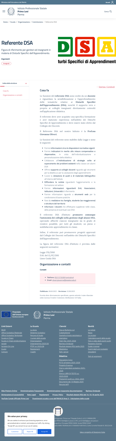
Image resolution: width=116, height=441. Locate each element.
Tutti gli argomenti (95, 356)
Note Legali (31, 394)
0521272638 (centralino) (64, 277)
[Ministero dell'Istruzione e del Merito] (13, 2)
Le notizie (91, 330)
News (90, 332)
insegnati (6, 63)
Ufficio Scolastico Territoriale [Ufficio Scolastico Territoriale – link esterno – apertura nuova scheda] (11, 335)
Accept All (44, 431)
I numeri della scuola (38, 338)
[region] (29, 424)
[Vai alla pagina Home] (5, 22)
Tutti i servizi (63, 351)
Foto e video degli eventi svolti (99, 340)
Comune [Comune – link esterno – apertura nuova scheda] (4, 351)
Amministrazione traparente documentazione (64, 390)
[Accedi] (110, 2)
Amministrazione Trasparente (32, 390)
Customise (14, 431)
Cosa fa (5, 90)
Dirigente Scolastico (37, 332)
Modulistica (63, 349)
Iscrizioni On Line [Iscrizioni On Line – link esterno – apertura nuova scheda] (7, 346)
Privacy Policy (57, 394)
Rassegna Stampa (95, 343)
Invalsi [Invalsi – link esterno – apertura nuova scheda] (3, 349)
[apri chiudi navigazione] (3, 11)
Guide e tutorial (93, 346)
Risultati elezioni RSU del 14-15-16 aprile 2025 (85, 394)
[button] (14, 83)
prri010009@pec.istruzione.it (88, 421)
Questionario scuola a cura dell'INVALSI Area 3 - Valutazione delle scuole (60, 398)
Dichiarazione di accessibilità (12, 394)
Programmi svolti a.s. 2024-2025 (71, 379)
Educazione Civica (65, 359)
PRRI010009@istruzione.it (66, 421)
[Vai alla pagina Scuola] (12, 22)
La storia (33, 330)
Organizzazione (36, 340)
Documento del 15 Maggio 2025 (71, 381)
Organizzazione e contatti (12, 95)
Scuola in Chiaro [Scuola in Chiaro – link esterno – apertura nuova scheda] (7, 338)
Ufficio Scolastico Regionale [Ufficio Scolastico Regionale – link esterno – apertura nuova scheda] (11, 332)
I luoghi (33, 351)
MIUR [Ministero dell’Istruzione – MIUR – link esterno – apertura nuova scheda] (3, 330)
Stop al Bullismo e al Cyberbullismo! (67, 331)
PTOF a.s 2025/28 (37, 346)
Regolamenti (35, 349)
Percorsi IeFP (64, 384)
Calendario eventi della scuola (99, 338)
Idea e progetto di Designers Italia (92, 432)
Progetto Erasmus (66, 365)
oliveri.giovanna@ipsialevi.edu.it (64, 280)
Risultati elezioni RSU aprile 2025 (71, 346)
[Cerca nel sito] (108, 11)
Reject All (30, 431)
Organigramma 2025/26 (39, 343)
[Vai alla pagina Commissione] (37, 22)
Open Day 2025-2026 (67, 340)
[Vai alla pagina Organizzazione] (24, 22)
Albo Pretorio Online (9, 390)
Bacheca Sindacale (66, 343)
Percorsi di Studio (36, 335)
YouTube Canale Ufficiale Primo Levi (15, 398)
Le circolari (92, 335)
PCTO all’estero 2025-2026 (69, 362)
